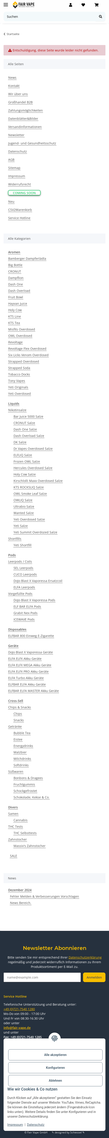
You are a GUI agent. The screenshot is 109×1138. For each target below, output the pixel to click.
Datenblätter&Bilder (23, 118)
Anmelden (94, 977)
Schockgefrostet (25, 791)
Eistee (18, 739)
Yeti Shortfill (23, 545)
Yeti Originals (18, 387)
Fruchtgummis (24, 784)
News (12, 77)
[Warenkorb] (96, 5)
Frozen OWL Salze (27, 461)
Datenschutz (35, 1124)
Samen (13, 814)
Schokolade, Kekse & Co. (32, 797)
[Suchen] (50, 16)
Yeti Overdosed (19, 393)
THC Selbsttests (25, 833)
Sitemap (14, 168)
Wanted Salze (24, 513)
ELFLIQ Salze (23, 455)
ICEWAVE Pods (24, 619)
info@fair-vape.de (17, 1028)
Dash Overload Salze (29, 436)
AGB (11, 159)
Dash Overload (19, 291)
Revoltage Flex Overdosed (27, 348)
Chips (18, 713)
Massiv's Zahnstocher (30, 846)
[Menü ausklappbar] (6, 3)
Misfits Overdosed (21, 329)
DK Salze (20, 442)
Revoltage (15, 342)
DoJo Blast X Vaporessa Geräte (30, 652)
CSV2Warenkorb (20, 210)
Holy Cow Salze (25, 474)
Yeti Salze (21, 526)
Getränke (15, 726)
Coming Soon (24, 193)
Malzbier (20, 752)
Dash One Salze (25, 429)
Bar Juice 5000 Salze (28, 416)
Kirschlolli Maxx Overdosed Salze (38, 481)
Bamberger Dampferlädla (27, 258)
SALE (13, 856)
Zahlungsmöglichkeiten (25, 110)
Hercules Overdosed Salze (33, 468)
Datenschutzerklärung (85, 957)
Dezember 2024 (20, 890)
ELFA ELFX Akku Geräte (25, 658)
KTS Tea (14, 323)
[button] (71, 5)
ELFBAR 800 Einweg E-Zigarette (31, 636)
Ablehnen (55, 1080)
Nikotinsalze (17, 410)
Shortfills (14, 539)
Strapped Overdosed (23, 361)
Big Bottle (15, 265)
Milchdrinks (22, 759)
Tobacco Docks (19, 374)
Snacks (19, 720)
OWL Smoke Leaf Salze (30, 493)
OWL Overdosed (20, 336)
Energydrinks (23, 746)
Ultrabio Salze (24, 506)
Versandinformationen (25, 127)
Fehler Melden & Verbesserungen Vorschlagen (44, 896)
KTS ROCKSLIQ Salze (29, 487)
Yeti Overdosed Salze (29, 519)
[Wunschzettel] (83, 5)
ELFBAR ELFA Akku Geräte (27, 684)
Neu (11, 201)
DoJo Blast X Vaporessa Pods (34, 600)
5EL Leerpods (23, 568)
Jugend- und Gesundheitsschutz (32, 143)
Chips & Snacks (19, 707)
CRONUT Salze (24, 423)
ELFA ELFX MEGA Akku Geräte (29, 665)
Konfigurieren (55, 1067)
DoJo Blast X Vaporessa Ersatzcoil (38, 581)
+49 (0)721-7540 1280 (19, 1009)
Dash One (15, 284)
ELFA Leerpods (24, 587)
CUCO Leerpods (25, 574)
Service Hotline (19, 218)
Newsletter (16, 135)
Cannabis (21, 820)
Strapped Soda (19, 368)
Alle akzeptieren (55, 1055)
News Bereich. (20, 903)
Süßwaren (15, 771)
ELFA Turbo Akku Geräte (26, 678)
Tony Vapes (16, 381)
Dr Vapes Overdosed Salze (33, 448)
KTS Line (14, 316)
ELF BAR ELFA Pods (27, 606)
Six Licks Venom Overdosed (28, 355)
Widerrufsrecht (19, 184)
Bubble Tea (22, 733)
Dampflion (16, 278)
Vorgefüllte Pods (20, 594)
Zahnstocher (17, 839)
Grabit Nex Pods (26, 613)
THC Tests (15, 826)
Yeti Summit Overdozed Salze (35, 532)
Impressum (15, 1124)
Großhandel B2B (20, 102)
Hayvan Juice (17, 303)
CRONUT (14, 271)
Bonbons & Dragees (28, 778)
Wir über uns (18, 94)
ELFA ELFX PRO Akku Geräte (28, 671)
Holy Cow (15, 310)
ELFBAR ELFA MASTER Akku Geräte (33, 691)
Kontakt (14, 86)
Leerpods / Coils (20, 561)
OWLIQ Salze (23, 500)
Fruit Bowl (15, 297)
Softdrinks (21, 765)
